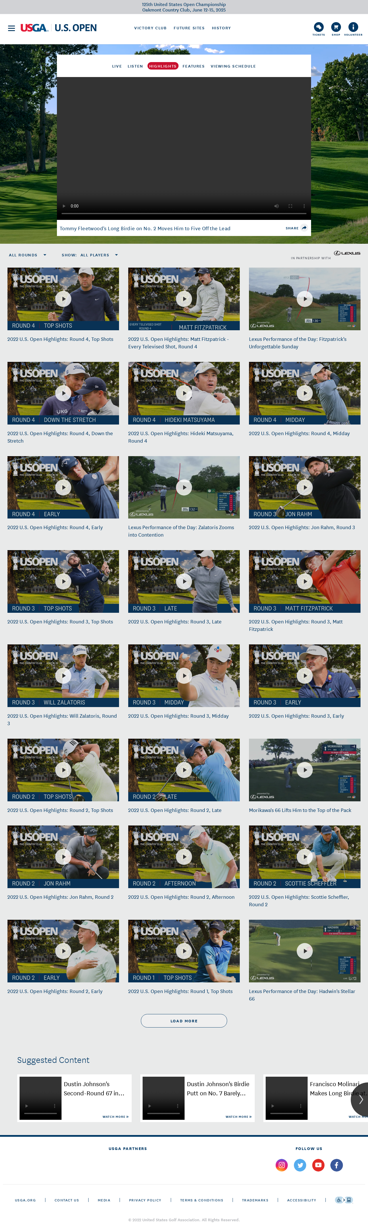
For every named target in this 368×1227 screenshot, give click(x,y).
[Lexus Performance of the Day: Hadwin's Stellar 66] (305, 951)
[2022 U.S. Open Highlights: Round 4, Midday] (305, 393)
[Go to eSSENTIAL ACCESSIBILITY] (344, 1200)
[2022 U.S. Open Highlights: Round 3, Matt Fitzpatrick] (305, 581)
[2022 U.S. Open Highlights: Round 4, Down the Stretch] (63, 393)
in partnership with (326, 253)
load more (184, 1021)
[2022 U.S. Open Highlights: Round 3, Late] (184, 581)
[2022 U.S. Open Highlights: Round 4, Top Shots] (63, 299)
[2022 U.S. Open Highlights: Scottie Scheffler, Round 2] (305, 857)
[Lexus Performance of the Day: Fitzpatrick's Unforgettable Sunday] (305, 299)
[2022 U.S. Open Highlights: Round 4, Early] (63, 487)
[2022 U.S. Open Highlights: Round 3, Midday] (184, 676)
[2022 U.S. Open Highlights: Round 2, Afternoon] (184, 857)
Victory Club (150, 27)
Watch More (114, 1116)
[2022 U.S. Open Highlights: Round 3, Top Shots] (63, 581)
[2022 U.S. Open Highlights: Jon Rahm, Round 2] (63, 857)
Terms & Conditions (201, 1200)
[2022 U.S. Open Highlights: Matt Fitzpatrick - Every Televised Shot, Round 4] (184, 299)
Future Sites (189, 27)
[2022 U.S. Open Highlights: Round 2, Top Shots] (63, 770)
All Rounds (23, 254)
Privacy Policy (145, 1200)
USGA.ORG (25, 1200)
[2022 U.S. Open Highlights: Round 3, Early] (305, 676)
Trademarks (255, 1200)
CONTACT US (67, 1200)
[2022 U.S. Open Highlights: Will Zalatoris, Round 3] (63, 676)
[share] (304, 228)
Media (104, 1200)
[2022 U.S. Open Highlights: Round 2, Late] (184, 770)
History (221, 27)
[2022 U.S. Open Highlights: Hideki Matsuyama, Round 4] (184, 393)
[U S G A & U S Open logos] (59, 28)
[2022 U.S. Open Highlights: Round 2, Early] (63, 951)
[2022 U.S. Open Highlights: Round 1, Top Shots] (184, 951)
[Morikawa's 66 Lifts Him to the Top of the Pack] (305, 770)
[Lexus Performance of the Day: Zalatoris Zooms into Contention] (184, 487)
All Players (95, 254)
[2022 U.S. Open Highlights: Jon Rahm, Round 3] (305, 487)
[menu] (11, 28)
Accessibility (301, 1200)
